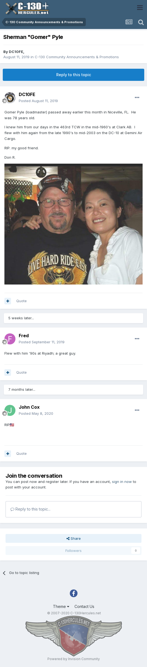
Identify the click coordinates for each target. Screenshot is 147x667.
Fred (24, 335)
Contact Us (84, 606)
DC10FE (16, 51)
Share (73, 538)
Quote (21, 301)
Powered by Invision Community (73, 659)
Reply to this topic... (30, 509)
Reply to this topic (73, 74)
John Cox (29, 407)
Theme (61, 606)
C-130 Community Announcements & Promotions (77, 57)
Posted (38, 101)
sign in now (122, 481)
